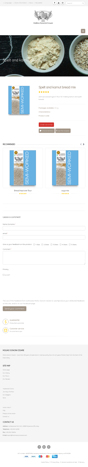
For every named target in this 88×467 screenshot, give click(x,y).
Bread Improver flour (23, 190)
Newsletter (38, 3)
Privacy (5, 269)
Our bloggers (7, 395)
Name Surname (9, 224)
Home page (6, 370)
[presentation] (44, 292)
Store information (20, 3)
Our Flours (6, 376)
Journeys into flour (8, 392)
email (5, 233)
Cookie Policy (45, 462)
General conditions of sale (69, 462)
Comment (7, 249)
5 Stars (73, 245)
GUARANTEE (14, 320)
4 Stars (63, 245)
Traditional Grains (8, 389)
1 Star (36, 245)
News (30, 3)
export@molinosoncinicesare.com (17, 435)
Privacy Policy (55, 462)
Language (7, 3)
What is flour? (7, 407)
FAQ (4, 410)
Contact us (6, 416)
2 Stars (45, 245)
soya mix (65, 190)
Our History (6, 373)
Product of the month (9, 413)
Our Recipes (6, 379)
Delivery (81, 462)
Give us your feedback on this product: (18, 244)
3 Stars (54, 245)
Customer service (17, 329)
